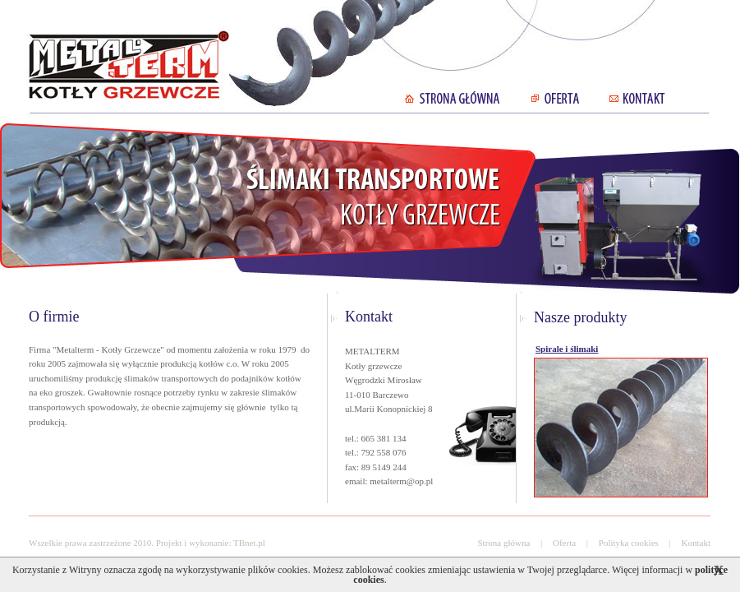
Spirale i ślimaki (566, 349)
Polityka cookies (629, 543)
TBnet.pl (249, 543)
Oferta (564, 543)
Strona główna (503, 543)
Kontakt (696, 543)
